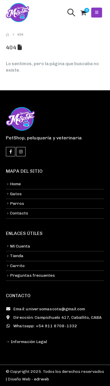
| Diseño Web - (27, 379)
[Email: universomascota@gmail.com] (55, 309)
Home (15, 183)
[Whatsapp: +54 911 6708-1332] (55, 326)
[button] (71, 12)
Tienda (16, 255)
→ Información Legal (26, 341)
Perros (17, 203)
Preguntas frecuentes (32, 275)
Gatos (16, 193)
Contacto (19, 213)
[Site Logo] (17, 12)
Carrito (17, 265)
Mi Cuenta (20, 246)
